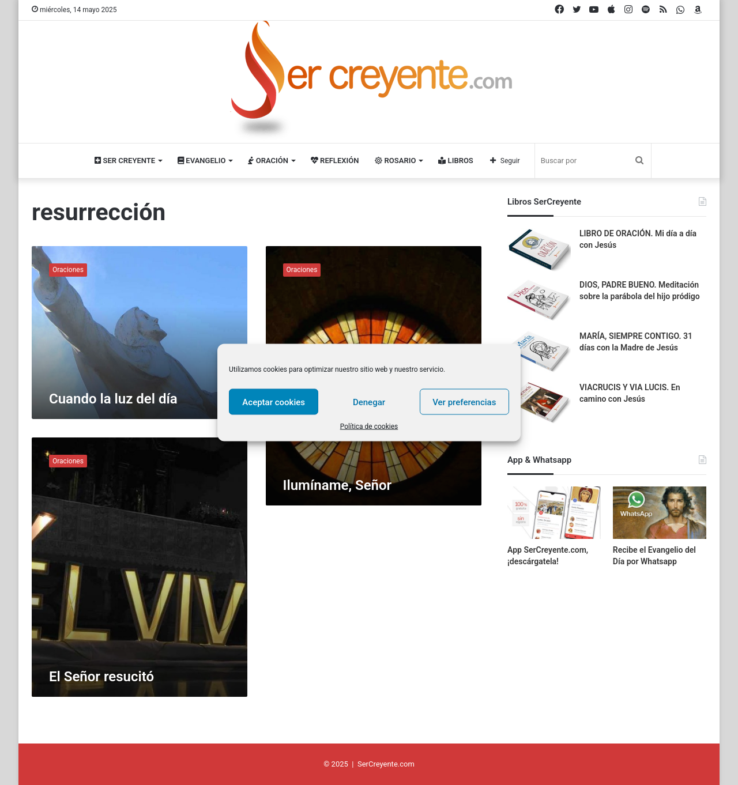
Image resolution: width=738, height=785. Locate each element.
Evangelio (201, 160)
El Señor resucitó (101, 677)
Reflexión (335, 160)
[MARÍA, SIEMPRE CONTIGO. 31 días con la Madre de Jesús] (539, 352)
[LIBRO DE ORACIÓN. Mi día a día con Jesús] (539, 249)
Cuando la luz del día (113, 399)
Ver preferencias (464, 402)
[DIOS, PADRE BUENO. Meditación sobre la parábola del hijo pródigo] (539, 301)
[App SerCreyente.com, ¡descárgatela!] (554, 512)
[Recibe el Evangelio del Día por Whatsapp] (659, 512)
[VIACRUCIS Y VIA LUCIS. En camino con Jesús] (539, 403)
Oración (268, 160)
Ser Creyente (125, 160)
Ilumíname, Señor (337, 485)
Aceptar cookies (273, 402)
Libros (455, 160)
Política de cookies (369, 426)
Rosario (395, 160)
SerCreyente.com (386, 764)
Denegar (369, 402)
